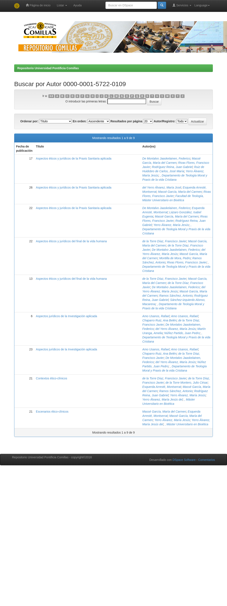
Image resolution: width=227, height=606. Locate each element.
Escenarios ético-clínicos (52, 411)
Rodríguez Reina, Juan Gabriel (172, 167)
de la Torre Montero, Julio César (186, 382)
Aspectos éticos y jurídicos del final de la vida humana (71, 241)
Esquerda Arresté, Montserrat (161, 386)
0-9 (51, 96)
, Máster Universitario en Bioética (186, 424)
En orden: (79, 121)
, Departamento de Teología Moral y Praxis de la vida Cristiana (176, 229)
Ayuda (77, 5)
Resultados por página (126, 121)
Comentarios (206, 459)
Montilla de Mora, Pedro (175, 258)
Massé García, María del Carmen (180, 191)
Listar (62, 5)
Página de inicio (38, 5)
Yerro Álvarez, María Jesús (171, 225)
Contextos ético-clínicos (51, 378)
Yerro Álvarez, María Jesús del (162, 399)
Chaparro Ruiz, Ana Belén (159, 320)
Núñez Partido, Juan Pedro (182, 333)
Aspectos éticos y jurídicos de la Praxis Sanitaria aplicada (73, 158)
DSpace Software (184, 459)
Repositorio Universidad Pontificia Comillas (48, 68)
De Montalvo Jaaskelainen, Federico (166, 158)
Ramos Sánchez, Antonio (175, 295)
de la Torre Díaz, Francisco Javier (164, 241)
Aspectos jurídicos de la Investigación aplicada (66, 316)
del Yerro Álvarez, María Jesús (176, 329)
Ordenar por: (29, 121)
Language (202, 5)
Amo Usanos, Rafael (155, 316)
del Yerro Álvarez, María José (161, 187)
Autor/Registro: (164, 121)
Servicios (181, 5)
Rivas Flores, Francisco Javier (187, 262)
